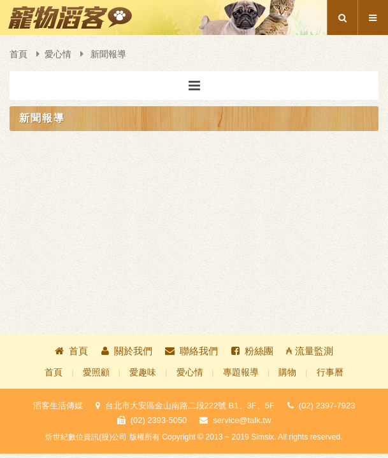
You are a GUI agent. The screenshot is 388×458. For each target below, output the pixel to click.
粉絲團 (252, 350)
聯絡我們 (191, 350)
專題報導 (241, 372)
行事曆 (330, 372)
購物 (287, 372)
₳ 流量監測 (309, 350)
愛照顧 (96, 372)
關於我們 (126, 350)
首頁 (18, 54)
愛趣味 (142, 372)
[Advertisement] (194, 175)
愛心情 (58, 54)
